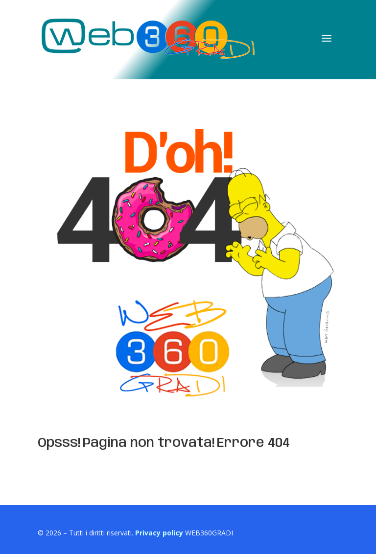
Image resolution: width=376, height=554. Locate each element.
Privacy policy (159, 532)
